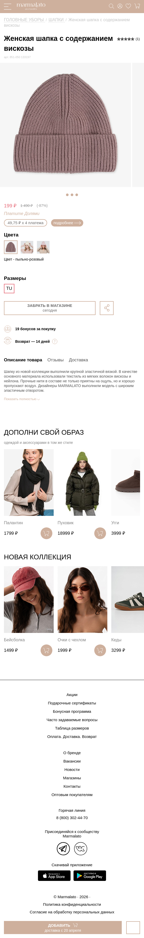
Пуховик (66, 523)
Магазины (72, 778)
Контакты (72, 786)
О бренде (72, 753)
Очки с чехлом (72, 640)
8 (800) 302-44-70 (72, 817)
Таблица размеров (72, 728)
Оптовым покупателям (72, 794)
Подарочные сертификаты (72, 703)
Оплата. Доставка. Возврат (72, 736)
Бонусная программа (72, 711)
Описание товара (23, 359)
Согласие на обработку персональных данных (72, 912)
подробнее (67, 222)
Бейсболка (14, 640)
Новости (72, 769)
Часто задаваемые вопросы (72, 720)
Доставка (78, 359)
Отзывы (55, 359)
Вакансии (72, 761)
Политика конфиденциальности (72, 904)
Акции (72, 694)
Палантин (13, 523)
